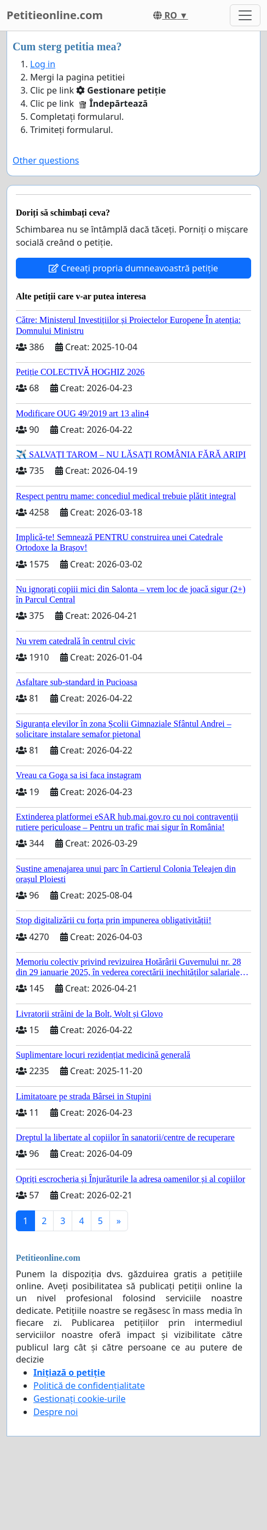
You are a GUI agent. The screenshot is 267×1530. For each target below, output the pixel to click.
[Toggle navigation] (245, 15)
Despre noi (55, 1412)
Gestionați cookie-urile (79, 1399)
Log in (42, 64)
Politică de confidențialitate (89, 1386)
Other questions (46, 160)
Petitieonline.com (55, 15)
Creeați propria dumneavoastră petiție (133, 268)
